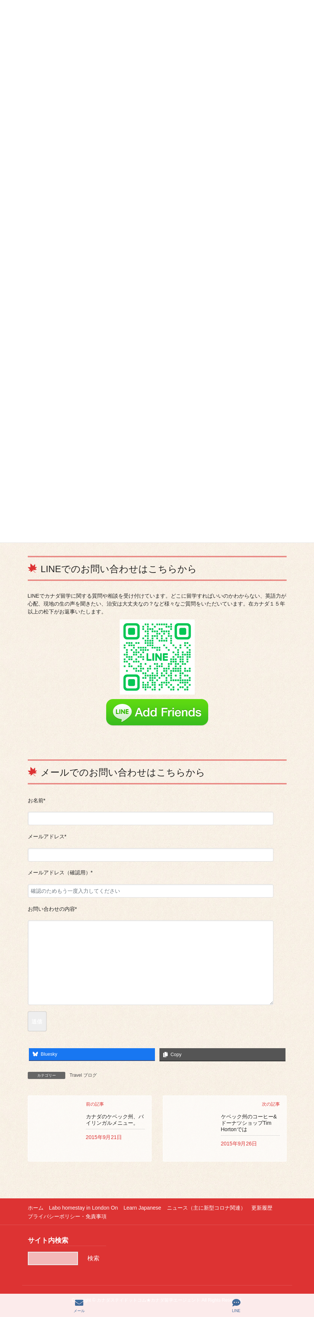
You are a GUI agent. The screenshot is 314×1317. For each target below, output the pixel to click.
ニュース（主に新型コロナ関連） (206, 1208)
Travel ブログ (83, 1075)
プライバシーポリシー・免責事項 (67, 1216)
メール (79, 1306)
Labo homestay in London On (83, 1208)
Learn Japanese (142, 1208)
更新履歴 (261, 1208)
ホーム (36, 1208)
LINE (236, 1306)
